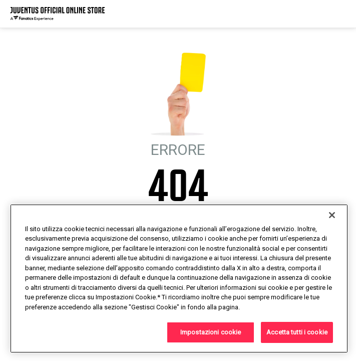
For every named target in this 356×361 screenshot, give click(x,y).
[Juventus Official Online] (57, 14)
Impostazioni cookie (210, 332)
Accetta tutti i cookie (296, 332)
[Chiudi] (332, 215)
